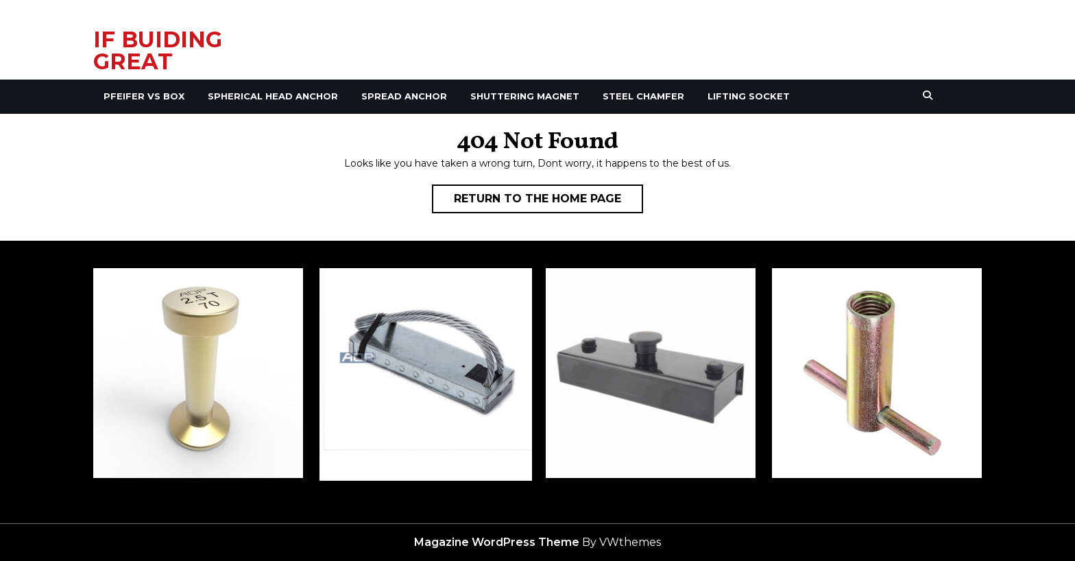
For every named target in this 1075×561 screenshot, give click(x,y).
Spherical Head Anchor (273, 96)
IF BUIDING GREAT (157, 50)
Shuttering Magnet (524, 96)
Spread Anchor (404, 96)
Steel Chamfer (643, 96)
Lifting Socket (749, 96)
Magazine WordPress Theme (496, 542)
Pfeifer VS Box (144, 96)
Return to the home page (548, 201)
